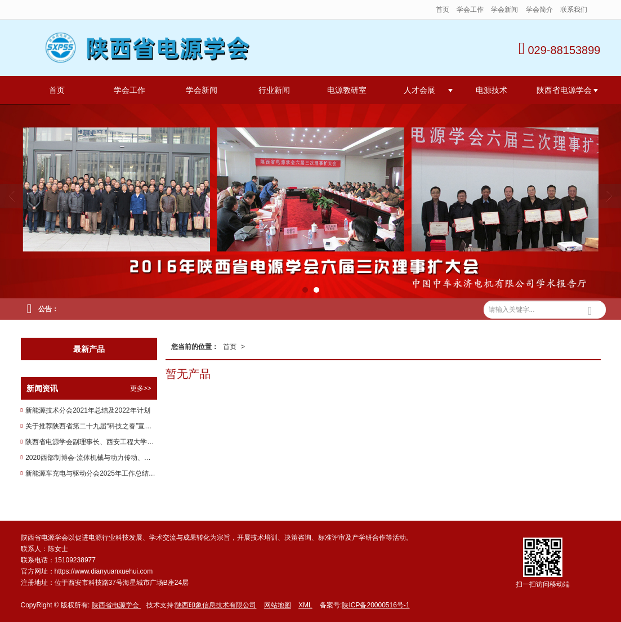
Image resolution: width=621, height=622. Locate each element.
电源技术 (491, 90)
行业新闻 (274, 90)
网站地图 (277, 605)
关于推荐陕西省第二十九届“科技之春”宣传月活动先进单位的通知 (91, 426)
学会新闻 (505, 10)
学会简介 (539, 10)
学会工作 (470, 10)
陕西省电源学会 (564, 90)
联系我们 (573, 10)
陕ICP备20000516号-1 (375, 605)
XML (305, 605)
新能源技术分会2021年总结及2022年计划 (87, 410)
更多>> (140, 388)
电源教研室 (347, 90)
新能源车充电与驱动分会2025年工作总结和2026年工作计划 (91, 473)
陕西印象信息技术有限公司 (215, 605)
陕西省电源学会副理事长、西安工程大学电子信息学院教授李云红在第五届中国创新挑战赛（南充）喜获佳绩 (91, 442)
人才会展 (419, 90)
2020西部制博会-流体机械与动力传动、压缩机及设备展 (91, 458)
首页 (442, 10)
